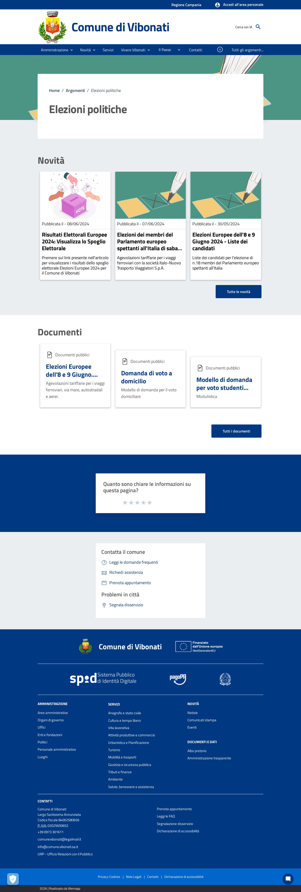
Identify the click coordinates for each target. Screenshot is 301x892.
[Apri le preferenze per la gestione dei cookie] (13, 879)
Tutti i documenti (236, 431)
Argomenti (75, 90)
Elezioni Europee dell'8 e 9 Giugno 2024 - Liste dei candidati (223, 241)
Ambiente (115, 779)
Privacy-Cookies (109, 876)
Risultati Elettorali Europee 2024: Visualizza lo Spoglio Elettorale (74, 241)
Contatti (45, 801)
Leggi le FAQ (166, 816)
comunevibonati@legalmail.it (59, 839)
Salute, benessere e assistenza (131, 786)
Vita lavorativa (118, 727)
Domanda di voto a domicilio (146, 377)
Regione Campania (186, 5)
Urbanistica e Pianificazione (128, 742)
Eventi (192, 727)
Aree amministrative (53, 712)
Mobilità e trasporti (122, 757)
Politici (42, 742)
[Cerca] (258, 27)
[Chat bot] (288, 879)
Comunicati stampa (201, 720)
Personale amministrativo (57, 749)
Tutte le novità (238, 291)
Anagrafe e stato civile (124, 713)
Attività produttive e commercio (131, 735)
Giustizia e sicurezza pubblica (129, 764)
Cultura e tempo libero (124, 720)
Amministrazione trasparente (209, 758)
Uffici (41, 727)
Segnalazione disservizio (175, 823)
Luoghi (43, 757)
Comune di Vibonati (120, 26)
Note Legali (133, 876)
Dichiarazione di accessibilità (178, 831)
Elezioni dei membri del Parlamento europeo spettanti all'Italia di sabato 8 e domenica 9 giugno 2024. (150, 248)
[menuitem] (163, 49)
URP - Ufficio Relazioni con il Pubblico (65, 854)
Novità (51, 160)
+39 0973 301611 (50, 832)
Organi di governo (51, 720)
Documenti (60, 332)
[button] (239, 5)
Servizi (114, 704)
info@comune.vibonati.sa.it (58, 846)
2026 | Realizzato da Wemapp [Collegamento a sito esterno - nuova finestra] (60, 888)
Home (54, 90)
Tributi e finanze (120, 772)
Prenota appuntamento (174, 809)
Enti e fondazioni (50, 734)
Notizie (192, 712)
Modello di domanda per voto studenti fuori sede (224, 387)
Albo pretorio (196, 750)
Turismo (114, 750)
